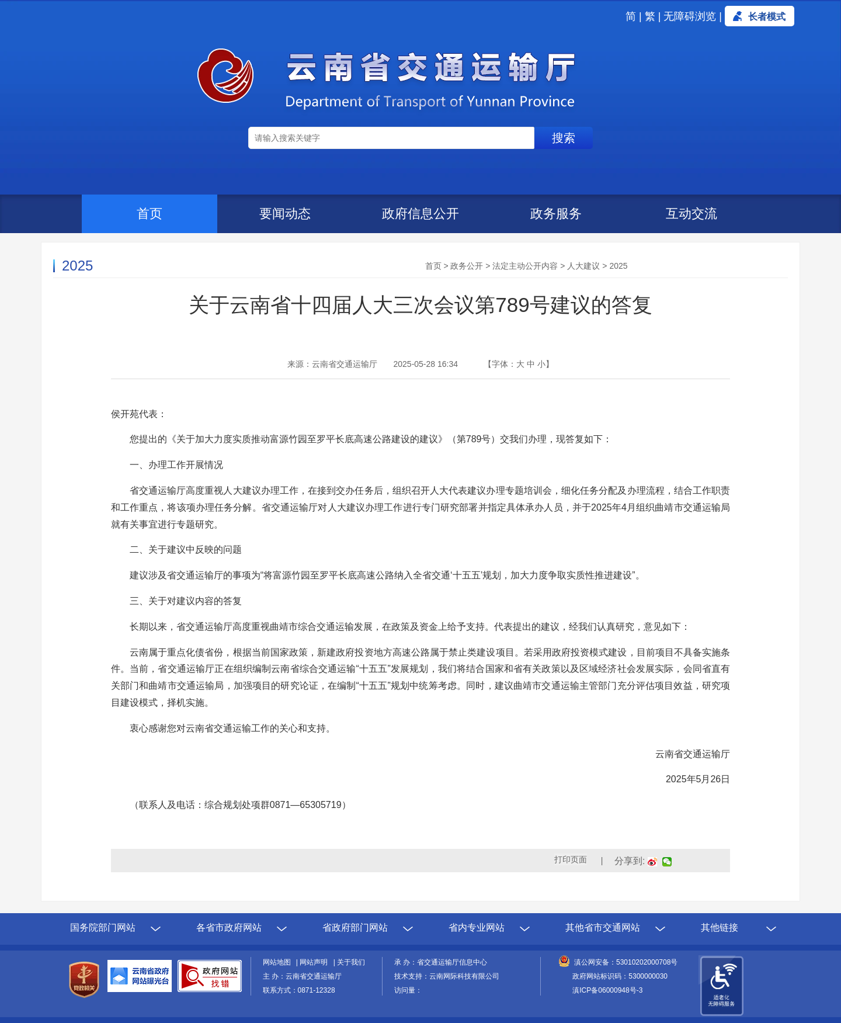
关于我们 (351, 962)
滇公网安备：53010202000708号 (625, 962)
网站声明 (315, 962)
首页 (149, 213)
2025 (618, 266)
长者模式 (767, 17)
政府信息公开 (420, 213)
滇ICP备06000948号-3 (607, 990)
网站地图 (278, 962)
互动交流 (691, 213)
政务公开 (466, 266)
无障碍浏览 (689, 16)
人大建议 (583, 266)
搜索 (563, 137)
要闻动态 (285, 213)
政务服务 (556, 213)
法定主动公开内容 (525, 266)
